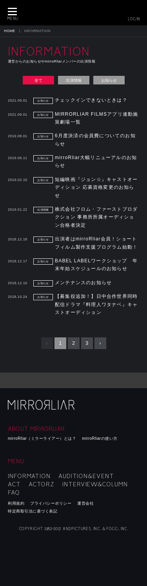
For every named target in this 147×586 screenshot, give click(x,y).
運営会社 (85, 503)
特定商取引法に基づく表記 (32, 511)
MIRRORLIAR (74, 12)
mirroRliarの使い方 (99, 438)
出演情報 (74, 80)
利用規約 (16, 503)
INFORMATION (29, 476)
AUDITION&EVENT (86, 476)
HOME (9, 31)
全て (38, 80)
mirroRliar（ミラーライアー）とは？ (42, 438)
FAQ (14, 492)
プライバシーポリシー (50, 503)
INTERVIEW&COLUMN (94, 484)
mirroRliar (42, 405)
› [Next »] (100, 343)
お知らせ (109, 80)
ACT (14, 484)
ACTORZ (41, 484)
